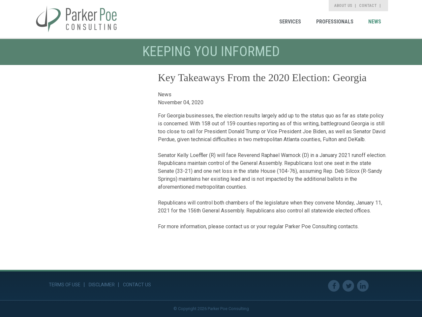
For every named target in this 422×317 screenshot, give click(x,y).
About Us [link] (343, 5)
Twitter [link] (348, 286)
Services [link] (290, 21)
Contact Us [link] (137, 284)
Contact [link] (368, 5)
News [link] (374, 21)
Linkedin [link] (363, 286)
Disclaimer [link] (102, 284)
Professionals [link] (334, 21)
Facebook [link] (334, 286)
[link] (76, 19)
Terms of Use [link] (64, 284)
